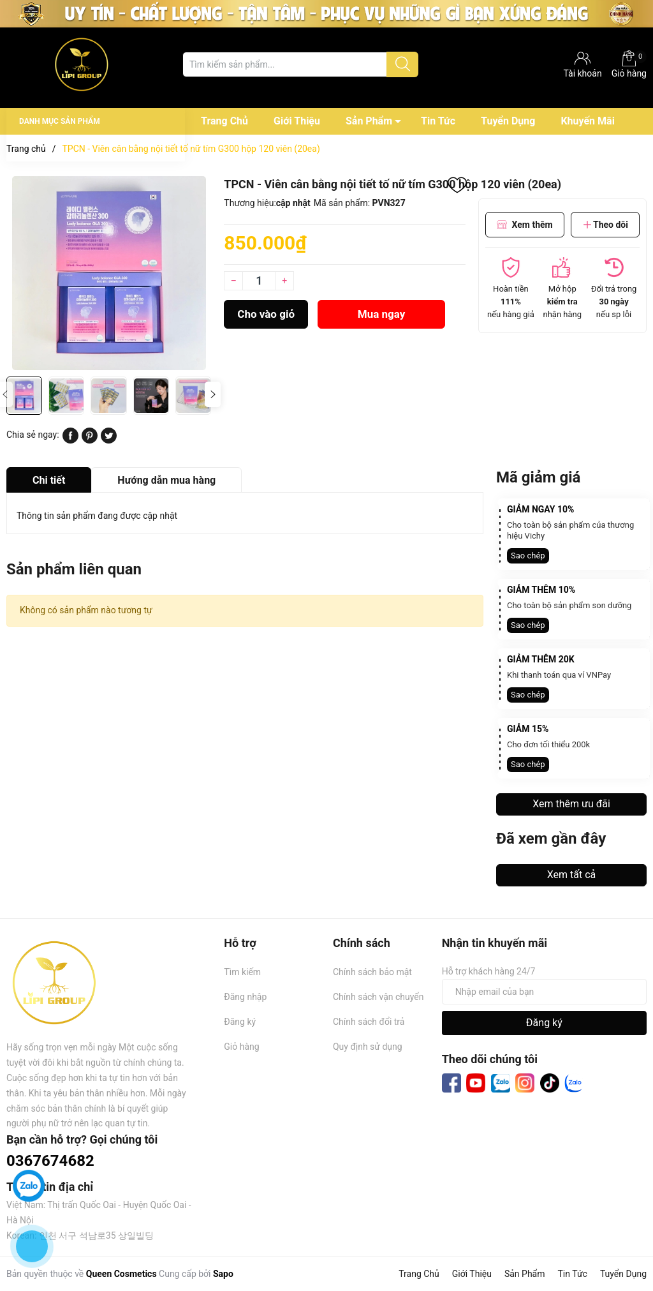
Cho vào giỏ (266, 314)
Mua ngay (382, 314)
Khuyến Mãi (587, 121)
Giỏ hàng (629, 64)
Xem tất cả (571, 875)
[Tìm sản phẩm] (300, 64)
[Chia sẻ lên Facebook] (70, 440)
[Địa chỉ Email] (544, 991)
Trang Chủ (224, 121)
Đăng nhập (245, 997)
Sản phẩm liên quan (74, 569)
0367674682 (50, 1161)
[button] (213, 394)
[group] (108, 273)
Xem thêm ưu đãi (571, 804)
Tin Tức (438, 121)
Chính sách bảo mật (372, 972)
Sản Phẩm (369, 121)
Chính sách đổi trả (368, 1022)
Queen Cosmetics (121, 1274)
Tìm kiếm (242, 972)
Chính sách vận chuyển (378, 997)
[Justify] (402, 64)
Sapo (223, 1274)
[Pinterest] (90, 440)
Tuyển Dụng (508, 121)
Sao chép (528, 555)
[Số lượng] (259, 280)
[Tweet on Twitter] (109, 440)
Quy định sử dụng (367, 1046)
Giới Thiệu (297, 121)
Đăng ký (240, 1022)
